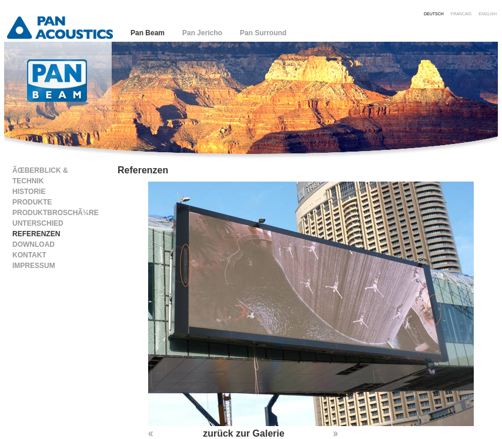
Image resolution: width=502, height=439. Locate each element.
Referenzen (36, 234)
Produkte (32, 202)
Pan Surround (263, 33)
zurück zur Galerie (244, 433)
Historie (28, 191)
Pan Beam (147, 33)
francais (461, 13)
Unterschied (37, 223)
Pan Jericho (202, 33)
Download (33, 244)
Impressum (33, 266)
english (487, 13)
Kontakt (29, 255)
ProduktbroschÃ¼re (55, 213)
